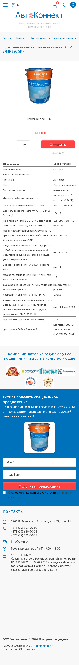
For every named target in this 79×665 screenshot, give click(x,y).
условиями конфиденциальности (33, 492)
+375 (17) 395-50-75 (24, 535)
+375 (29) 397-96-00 (24, 527)
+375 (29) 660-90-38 (24, 531)
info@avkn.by (19, 541)
